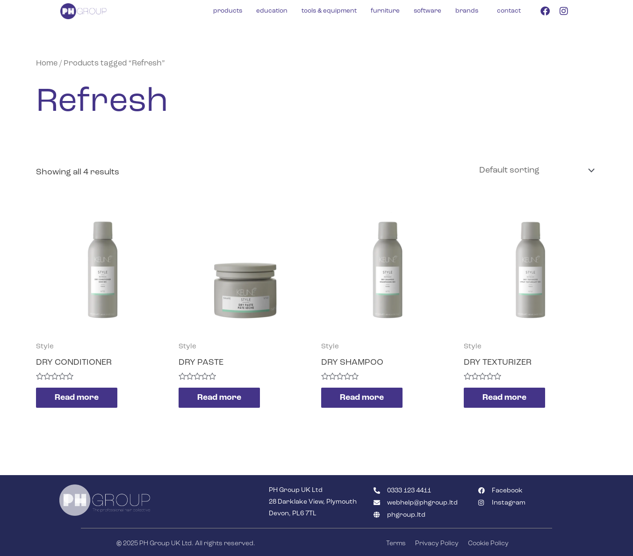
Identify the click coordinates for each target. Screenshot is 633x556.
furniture (385, 11)
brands (466, 11)
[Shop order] (535, 170)
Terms (396, 543)
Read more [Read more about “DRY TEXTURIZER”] (504, 397)
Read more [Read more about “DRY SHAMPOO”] (362, 397)
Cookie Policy (488, 543)
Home (47, 63)
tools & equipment (329, 11)
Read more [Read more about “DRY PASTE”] (219, 397)
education (272, 11)
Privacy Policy (437, 543)
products (227, 11)
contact (509, 11)
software (427, 11)
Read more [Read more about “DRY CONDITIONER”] (77, 397)
